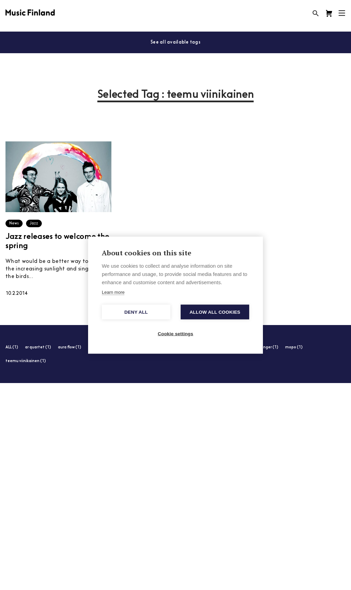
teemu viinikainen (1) (25, 361)
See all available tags (175, 42)
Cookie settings (175, 333)
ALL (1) (11, 347)
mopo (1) (294, 347)
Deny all (136, 311)
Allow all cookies (215, 311)
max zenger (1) (264, 347)
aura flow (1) (69, 347)
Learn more (113, 291)
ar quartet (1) (38, 347)
